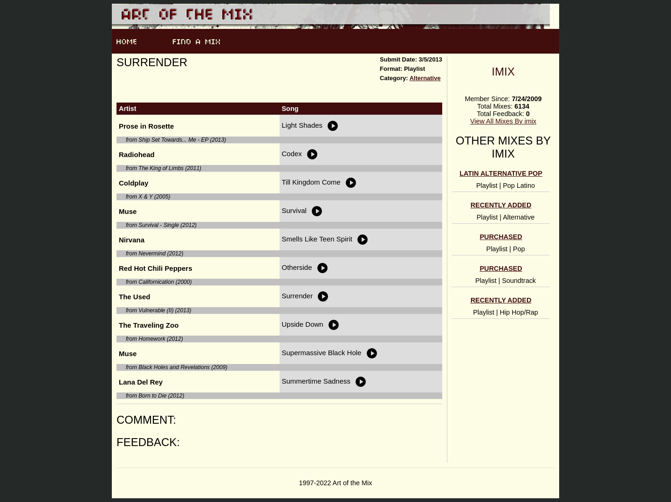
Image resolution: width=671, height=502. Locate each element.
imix (503, 71)
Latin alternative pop (500, 173)
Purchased (500, 237)
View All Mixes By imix (503, 121)
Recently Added (501, 205)
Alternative (425, 78)
